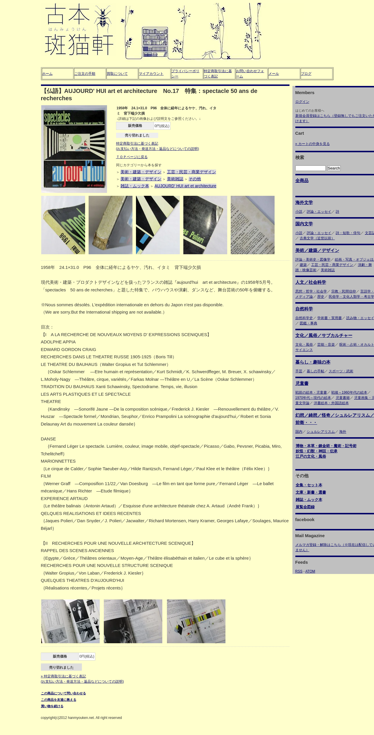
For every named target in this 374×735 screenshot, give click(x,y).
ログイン (302, 102)
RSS (299, 571)
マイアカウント (151, 74)
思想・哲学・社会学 (311, 291)
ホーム (47, 74)
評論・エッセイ (319, 212)
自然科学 (304, 308)
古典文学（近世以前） (317, 238)
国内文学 (304, 223)
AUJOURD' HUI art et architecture (185, 186)
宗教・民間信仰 (343, 291)
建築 (303, 265)
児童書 (301, 383)
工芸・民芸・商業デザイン (191, 172)
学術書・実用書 (329, 318)
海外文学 (304, 202)
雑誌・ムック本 (134, 186)
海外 (342, 432)
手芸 (298, 371)
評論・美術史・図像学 (312, 259)
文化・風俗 (304, 345)
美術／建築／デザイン (317, 250)
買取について (117, 74)
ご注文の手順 (84, 74)
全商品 (301, 180)
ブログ (306, 74)
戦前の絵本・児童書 (311, 392)
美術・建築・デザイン (140, 172)
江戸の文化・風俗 (311, 456)
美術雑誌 (175, 179)
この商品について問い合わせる (63, 693)
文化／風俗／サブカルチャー (323, 335)
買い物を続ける (52, 706)
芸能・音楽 (326, 345)
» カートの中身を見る (312, 144)
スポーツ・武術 (341, 371)
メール (273, 74)
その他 (195, 179)
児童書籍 (343, 398)
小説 (298, 212)
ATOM (310, 571)
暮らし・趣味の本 (312, 361)
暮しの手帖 (315, 371)
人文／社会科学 (310, 282)
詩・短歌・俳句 (348, 233)
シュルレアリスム (321, 432)
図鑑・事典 (308, 323)
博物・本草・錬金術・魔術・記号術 (326, 446)
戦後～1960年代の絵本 (349, 392)
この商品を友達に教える (58, 699)
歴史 (320, 297)
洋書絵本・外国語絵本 (331, 403)
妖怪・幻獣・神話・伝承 (316, 451)
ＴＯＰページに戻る (132, 157)
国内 (298, 432)
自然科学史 (304, 318)
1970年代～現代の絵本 (313, 398)
